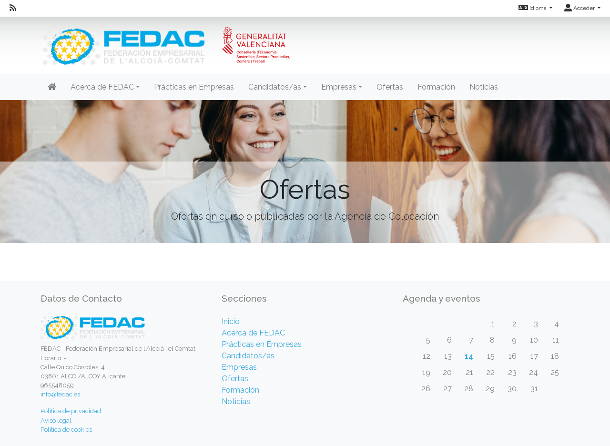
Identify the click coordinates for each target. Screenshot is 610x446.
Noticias (483, 86)
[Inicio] (165, 40)
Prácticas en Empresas (194, 86)
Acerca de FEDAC (253, 332)
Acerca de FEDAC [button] (102, 86)
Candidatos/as (248, 355)
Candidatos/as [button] (274, 86)
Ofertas (389, 86)
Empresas (239, 367)
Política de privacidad (71, 411)
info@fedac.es (60, 394)
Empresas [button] (338, 86)
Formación (436, 86)
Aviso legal (56, 420)
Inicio (231, 321)
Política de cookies (66, 429)
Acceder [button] (580, 8)
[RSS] (13, 8)
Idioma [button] (533, 8)
